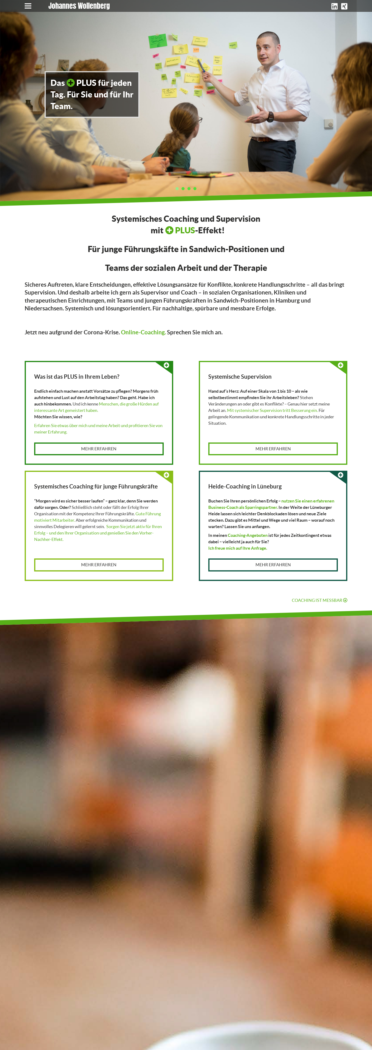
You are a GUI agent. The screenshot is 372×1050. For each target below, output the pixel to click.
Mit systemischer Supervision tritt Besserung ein (272, 410)
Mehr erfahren (98, 448)
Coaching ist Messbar (319, 600)
